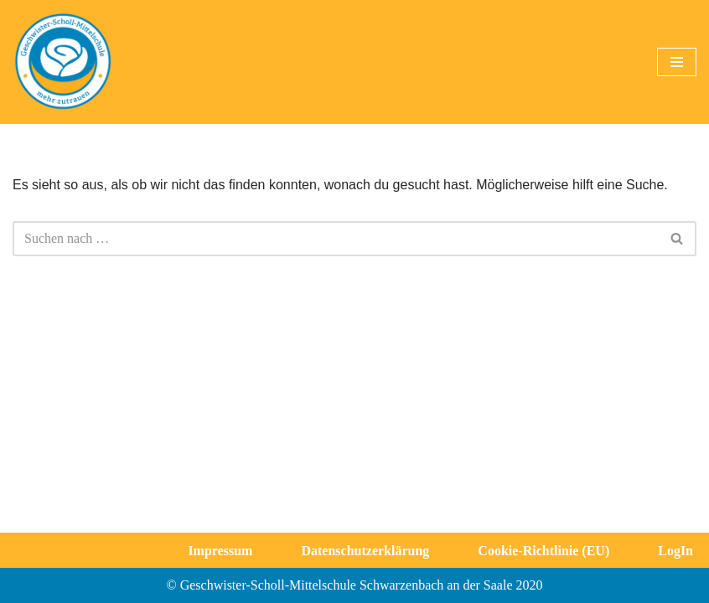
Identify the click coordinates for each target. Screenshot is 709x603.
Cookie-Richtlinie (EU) (543, 551)
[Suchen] (336, 238)
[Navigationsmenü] (676, 62)
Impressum (220, 551)
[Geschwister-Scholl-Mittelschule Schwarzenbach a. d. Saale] (63, 62)
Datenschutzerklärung (365, 551)
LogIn (675, 551)
